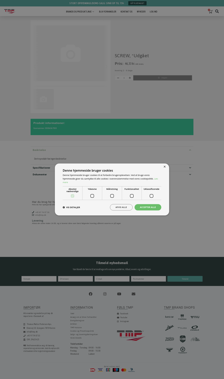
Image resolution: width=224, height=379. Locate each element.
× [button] (164, 167)
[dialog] (112, 189)
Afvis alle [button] (121, 207)
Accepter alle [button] (148, 207)
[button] (71, 207)
